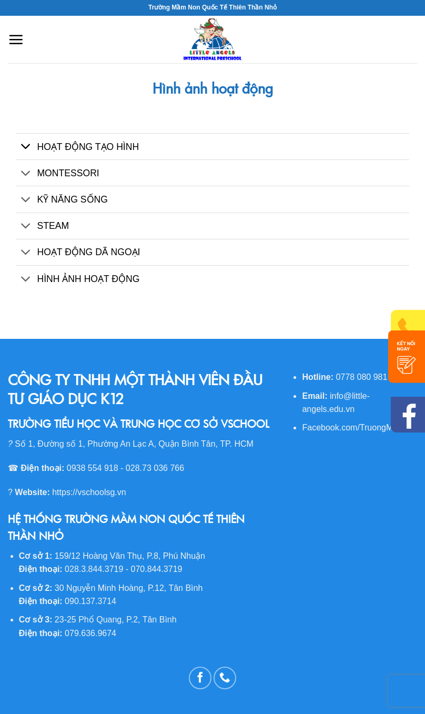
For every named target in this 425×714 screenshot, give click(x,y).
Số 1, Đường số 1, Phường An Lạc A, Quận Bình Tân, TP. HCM (134, 443)
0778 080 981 (361, 377)
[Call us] (225, 678)
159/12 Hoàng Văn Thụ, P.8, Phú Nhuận (130, 555)
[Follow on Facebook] (200, 678)
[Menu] (16, 39)
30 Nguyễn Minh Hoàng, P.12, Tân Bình (129, 588)
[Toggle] (26, 147)
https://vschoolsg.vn (89, 492)
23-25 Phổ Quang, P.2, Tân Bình (116, 619)
